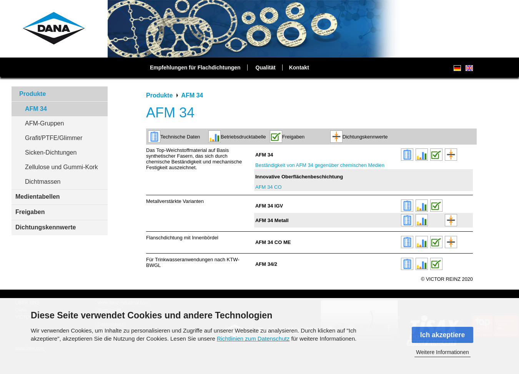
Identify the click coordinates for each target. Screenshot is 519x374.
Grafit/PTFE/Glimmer (53, 138)
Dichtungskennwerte (45, 227)
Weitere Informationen (442, 352)
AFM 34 (36, 108)
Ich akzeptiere (442, 335)
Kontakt (299, 67)
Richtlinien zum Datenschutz (253, 338)
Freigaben (30, 212)
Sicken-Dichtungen (51, 152)
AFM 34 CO (268, 187)
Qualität (266, 67)
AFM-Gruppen (44, 123)
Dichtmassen (42, 181)
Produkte (32, 94)
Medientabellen (37, 196)
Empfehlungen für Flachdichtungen (195, 67)
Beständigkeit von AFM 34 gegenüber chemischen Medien (319, 165)
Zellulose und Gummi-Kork (61, 167)
